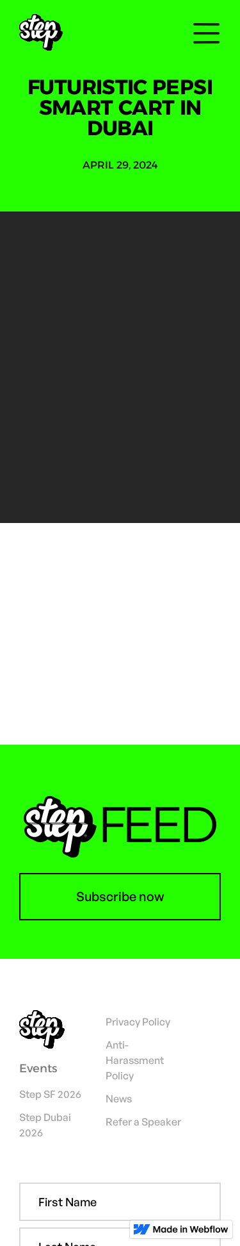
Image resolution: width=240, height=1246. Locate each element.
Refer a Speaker (143, 1121)
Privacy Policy (138, 1021)
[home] (45, 33)
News (119, 1098)
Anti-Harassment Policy (135, 1060)
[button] (203, 33)
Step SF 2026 (50, 1094)
